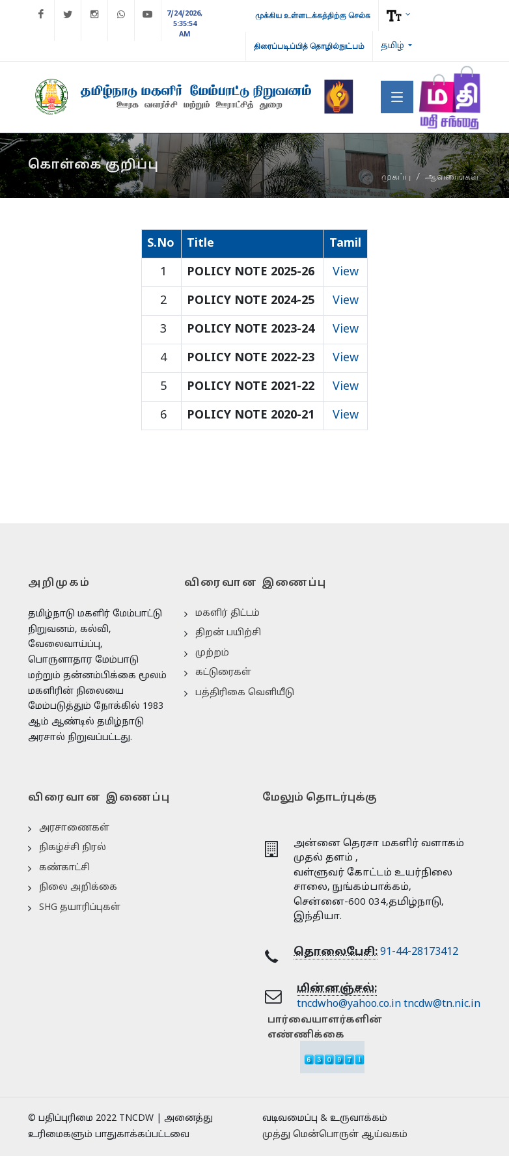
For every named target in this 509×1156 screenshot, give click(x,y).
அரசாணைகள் (74, 828)
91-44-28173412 (419, 952)
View (346, 272)
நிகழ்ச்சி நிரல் (72, 847)
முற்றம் (212, 653)
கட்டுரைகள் (223, 672)
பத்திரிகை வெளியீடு (244, 692)
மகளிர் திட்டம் (227, 613)
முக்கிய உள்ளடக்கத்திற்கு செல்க (312, 15)
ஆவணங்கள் (452, 177)
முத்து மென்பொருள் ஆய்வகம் (334, 1134)
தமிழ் (393, 46)
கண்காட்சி (64, 868)
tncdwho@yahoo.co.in (349, 1004)
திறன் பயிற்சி (228, 633)
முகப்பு (396, 177)
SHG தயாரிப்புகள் (79, 907)
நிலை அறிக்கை (78, 887)
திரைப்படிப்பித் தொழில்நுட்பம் (309, 46)
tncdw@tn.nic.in (442, 1004)
